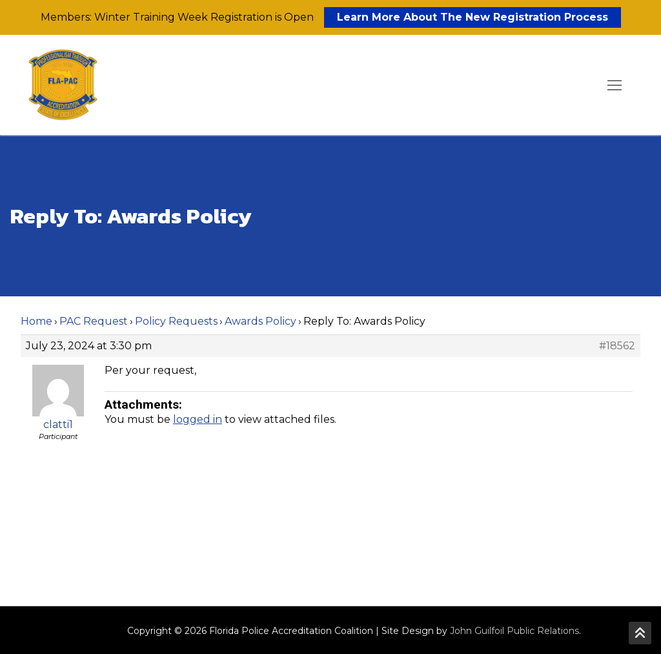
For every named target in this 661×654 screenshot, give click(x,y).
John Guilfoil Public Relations (514, 631)
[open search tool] (578, 85)
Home (36, 321)
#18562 (617, 346)
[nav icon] (614, 85)
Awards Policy (260, 321)
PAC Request (93, 321)
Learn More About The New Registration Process (472, 17)
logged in (197, 419)
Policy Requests (176, 321)
